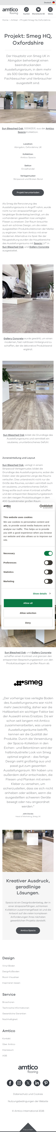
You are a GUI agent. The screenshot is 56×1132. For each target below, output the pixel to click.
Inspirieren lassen (11, 983)
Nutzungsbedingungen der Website (28, 1101)
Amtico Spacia (28, 930)
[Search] (26, 11)
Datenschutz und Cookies (28, 1094)
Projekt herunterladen (28, 192)
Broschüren (8, 1002)
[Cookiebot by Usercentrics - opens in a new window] (40, 507)
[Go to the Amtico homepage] (10, 11)
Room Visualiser (10, 977)
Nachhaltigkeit (9, 1019)
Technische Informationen (15, 1007)
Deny (28, 622)
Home (5, 20)
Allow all (28, 603)
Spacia (38, 243)
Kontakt (6, 1038)
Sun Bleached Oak (12, 128)
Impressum (8, 1050)
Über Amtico (8, 1044)
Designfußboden (10, 971)
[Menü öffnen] (50, 11)
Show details (40, 593)
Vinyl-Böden (8, 965)
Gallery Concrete (39, 247)
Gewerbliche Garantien (14, 1013)
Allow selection (28, 613)
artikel (14, 20)
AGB (4, 1055)
